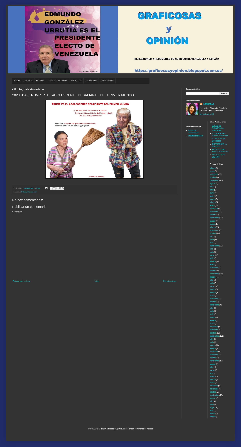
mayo (212, 193)
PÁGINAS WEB (107, 81)
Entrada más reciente (21, 281)
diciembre (214, 174)
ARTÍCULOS (76, 81)
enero (212, 171)
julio (211, 187)
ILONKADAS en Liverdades (218, 140)
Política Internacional (28, 192)
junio (212, 190)
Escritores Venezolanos (193, 131)
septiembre (214, 181)
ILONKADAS (208, 104)
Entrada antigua (169, 281)
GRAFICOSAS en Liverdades (219, 145)
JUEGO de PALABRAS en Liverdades (218, 128)
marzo (212, 199)
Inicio (97, 281)
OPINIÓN (40, 81)
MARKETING (91, 81)
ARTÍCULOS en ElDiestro (218, 156)
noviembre (214, 212)
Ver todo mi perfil (207, 114)
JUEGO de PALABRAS (57, 81)
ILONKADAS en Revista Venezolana (220, 134)
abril (211, 196)
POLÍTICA (28, 81)
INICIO (17, 81)
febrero (213, 168)
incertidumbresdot (195, 136)
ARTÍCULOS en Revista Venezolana (220, 150)
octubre (213, 177)
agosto (212, 184)
